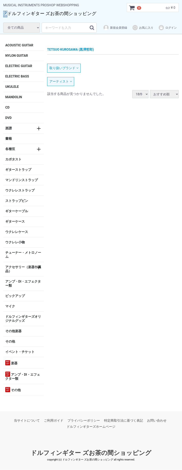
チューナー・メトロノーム (23, 255)
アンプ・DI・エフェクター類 (23, 283)
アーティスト (60, 81)
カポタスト (13, 159)
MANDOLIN (13, 97)
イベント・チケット (20, 352)
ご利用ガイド (53, 420)
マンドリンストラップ (21, 180)
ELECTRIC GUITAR (18, 66)
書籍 (8, 138)
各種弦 (10, 149)
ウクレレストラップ (20, 190)
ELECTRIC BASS (17, 76)
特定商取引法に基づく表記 (123, 420)
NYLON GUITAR (16, 56)
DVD (8, 118)
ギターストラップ (18, 170)
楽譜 (8, 128)
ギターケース (15, 221)
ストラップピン (16, 201)
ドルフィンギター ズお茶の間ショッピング (91, 452)
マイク (10, 306)
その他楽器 (13, 331)
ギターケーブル (16, 211)
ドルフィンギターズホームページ (91, 427)
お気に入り (142, 28)
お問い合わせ (157, 420)
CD (7, 107)
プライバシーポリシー (83, 420)
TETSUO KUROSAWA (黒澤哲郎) (70, 49)
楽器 (11, 362)
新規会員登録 (115, 28)
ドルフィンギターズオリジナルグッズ (23, 319)
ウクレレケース (16, 232)
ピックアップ (15, 296)
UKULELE (12, 87)
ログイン (167, 28)
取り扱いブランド (63, 68)
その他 (10, 341)
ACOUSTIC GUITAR (19, 45)
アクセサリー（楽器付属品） (23, 269)
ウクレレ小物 (15, 242)
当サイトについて (27, 420)
